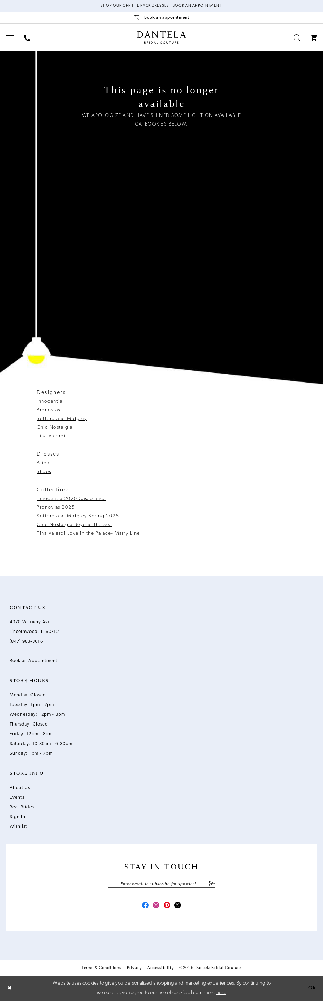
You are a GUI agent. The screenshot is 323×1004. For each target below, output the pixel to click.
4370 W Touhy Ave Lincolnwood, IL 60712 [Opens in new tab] (34, 627)
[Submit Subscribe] (211, 884)
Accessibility (160, 971)
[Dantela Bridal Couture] (161, 38)
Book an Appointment (199, 6)
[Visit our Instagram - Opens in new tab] (155, 908)
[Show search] (297, 38)
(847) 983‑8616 (26, 642)
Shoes (44, 472)
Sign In (17, 817)
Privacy (134, 971)
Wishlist (18, 827)
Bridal (44, 463)
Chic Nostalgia (54, 427)
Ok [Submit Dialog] (311, 991)
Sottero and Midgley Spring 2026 (78, 516)
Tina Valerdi (51, 436)
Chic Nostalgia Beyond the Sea (74, 525)
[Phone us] (27, 38)
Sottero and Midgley (62, 419)
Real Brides (22, 807)
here (221, 995)
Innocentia (49, 401)
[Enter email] (161, 884)
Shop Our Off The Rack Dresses (132, 6)
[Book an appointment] (161, 18)
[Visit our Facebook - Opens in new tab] (143, 908)
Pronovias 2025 (56, 507)
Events (17, 798)
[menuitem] (10, 38)
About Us (20, 788)
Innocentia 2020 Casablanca (71, 499)
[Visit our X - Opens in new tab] (180, 908)
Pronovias (48, 410)
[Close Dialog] (10, 991)
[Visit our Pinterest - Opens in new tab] (168, 908)
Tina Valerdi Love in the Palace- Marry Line (88, 534)
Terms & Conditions (102, 971)
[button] (10, 38)
